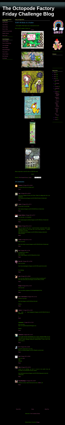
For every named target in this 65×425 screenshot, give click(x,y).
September (57, 88)
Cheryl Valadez (5, 41)
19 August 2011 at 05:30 (25, 193)
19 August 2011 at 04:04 (27, 185)
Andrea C (20, 310)
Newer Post (18, 409)
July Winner (57, 114)
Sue (19, 250)
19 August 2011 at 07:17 (30, 215)
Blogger (38, 422)
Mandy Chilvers (21, 215)
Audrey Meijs (5, 26)
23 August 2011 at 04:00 (25, 346)
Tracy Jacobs (5, 51)
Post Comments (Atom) (35, 413)
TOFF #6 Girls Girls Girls (56, 110)
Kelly (19, 367)
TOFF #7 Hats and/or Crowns (57, 104)
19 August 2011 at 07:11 (27, 204)
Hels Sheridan (5, 56)
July (56, 117)
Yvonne (19, 239)
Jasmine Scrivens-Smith (7, 31)
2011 (55, 78)
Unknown (20, 185)
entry (24, 358)
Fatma (32, 145)
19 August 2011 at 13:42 (26, 239)
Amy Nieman (5, 22)
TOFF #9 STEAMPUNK (57, 94)
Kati (19, 356)
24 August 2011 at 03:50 (26, 367)
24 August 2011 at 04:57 (31, 380)
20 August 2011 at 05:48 (27, 261)
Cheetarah (20, 334)
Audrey (32, 29)
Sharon (19, 226)
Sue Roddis (4, 58)
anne (19, 276)
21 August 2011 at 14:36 (27, 310)
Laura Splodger (5, 45)
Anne (32, 69)
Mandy (32, 120)
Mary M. (20, 261)
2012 (55, 76)
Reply (19, 189)
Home (33, 409)
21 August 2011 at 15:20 (28, 322)
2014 (55, 72)
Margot (20, 285)
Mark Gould (4, 35)
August (56, 91)
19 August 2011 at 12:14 (26, 226)
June (56, 119)
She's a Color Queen (22, 296)
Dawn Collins (5, 29)
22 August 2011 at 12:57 (28, 334)
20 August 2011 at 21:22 (32, 296)
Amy (32, 94)
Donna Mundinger (6, 49)
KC (19, 346)
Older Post (47, 409)
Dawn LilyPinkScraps (6, 43)
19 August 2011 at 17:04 (25, 250)
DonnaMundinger (22, 380)
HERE (39, 382)
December (57, 80)
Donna (32, 50)
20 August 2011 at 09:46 (25, 276)
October (56, 86)
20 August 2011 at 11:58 (27, 285)
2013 (55, 74)
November (57, 83)
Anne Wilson (5, 24)
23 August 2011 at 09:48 (25, 356)
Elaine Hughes (5, 47)
